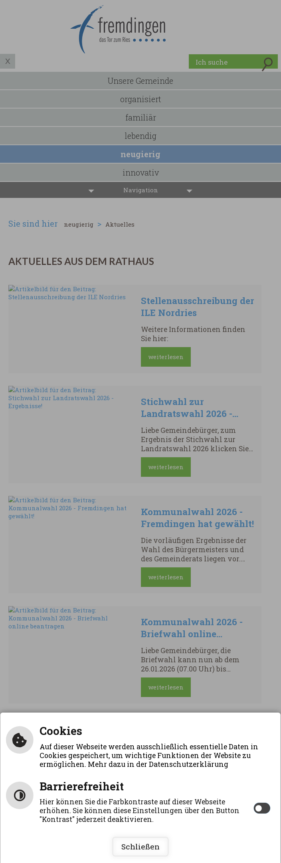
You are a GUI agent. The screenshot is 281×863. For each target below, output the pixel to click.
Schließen (140, 846)
